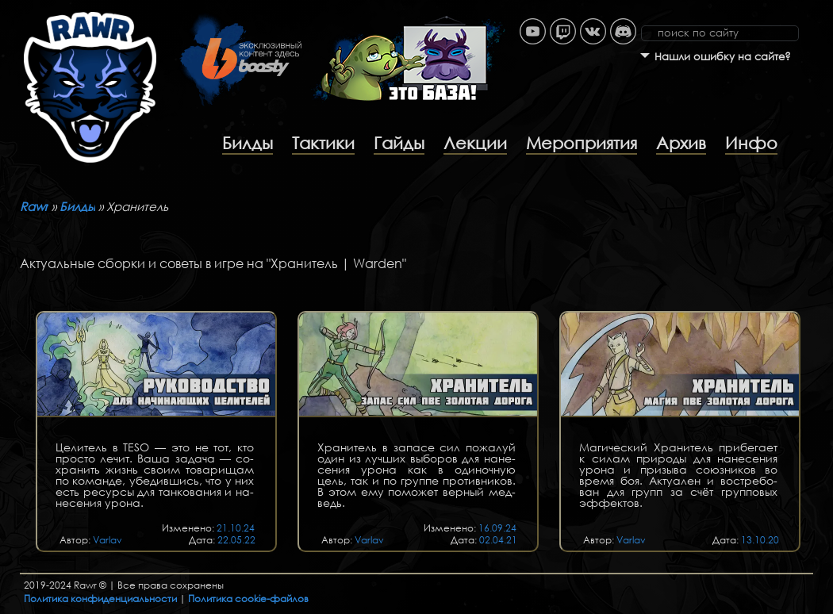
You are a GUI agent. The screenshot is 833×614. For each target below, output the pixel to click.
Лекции (475, 142)
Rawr (34, 206)
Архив (681, 142)
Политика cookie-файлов (248, 598)
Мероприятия (581, 142)
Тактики (323, 142)
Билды (247, 142)
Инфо (751, 142)
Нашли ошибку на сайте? (722, 56)
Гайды (399, 142)
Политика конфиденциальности (100, 598)
